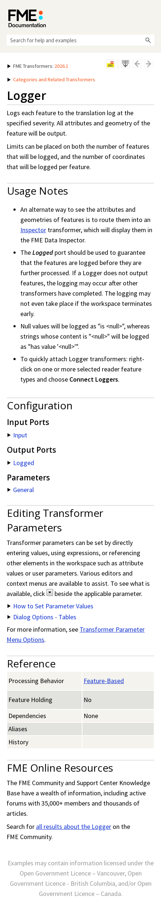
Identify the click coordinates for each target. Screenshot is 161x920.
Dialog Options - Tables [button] (41, 617)
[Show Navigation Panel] (150, 16)
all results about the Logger (73, 826)
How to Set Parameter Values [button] (50, 606)
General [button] (20, 490)
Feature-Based (104, 681)
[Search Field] (80, 40)
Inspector (33, 230)
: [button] (37, 66)
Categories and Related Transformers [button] (51, 79)
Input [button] (17, 435)
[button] (147, 40)
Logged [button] (20, 463)
